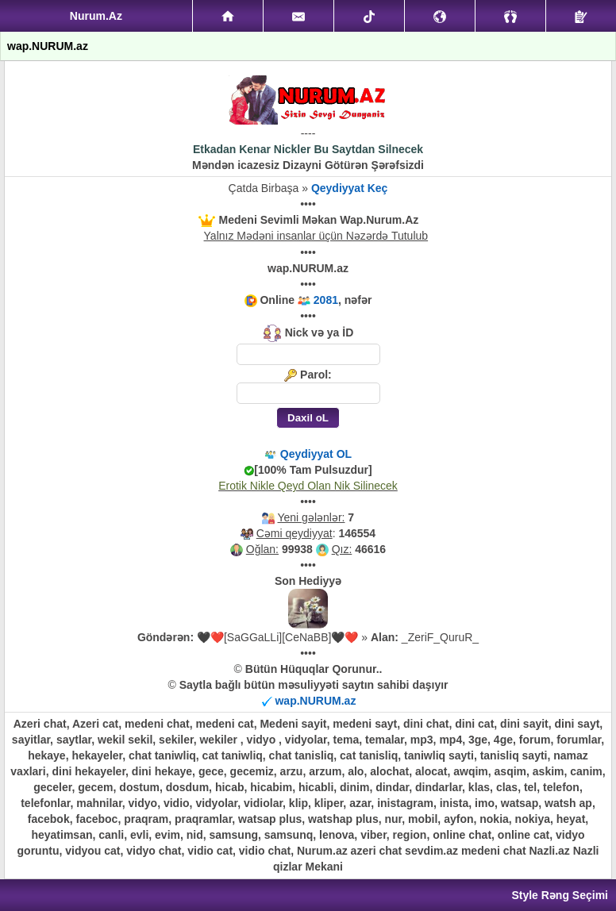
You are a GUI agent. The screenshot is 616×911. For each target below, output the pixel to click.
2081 (326, 300)
